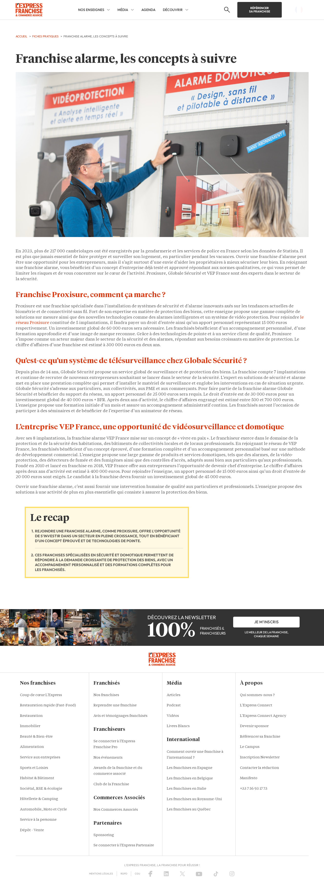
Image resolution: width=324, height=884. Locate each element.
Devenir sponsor (254, 726)
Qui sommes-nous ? (257, 695)
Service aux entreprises (40, 757)
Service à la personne (38, 820)
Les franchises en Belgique (190, 778)
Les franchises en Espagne (189, 768)
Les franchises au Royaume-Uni (194, 799)
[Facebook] (150, 874)
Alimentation (32, 747)
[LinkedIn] (166, 874)
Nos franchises (106, 695)
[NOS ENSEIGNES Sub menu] (108, 9)
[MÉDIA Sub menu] (132, 9)
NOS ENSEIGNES (91, 9)
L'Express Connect (256, 705)
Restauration (31, 716)
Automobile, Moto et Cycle (43, 809)
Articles (173, 695)
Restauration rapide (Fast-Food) (48, 705)
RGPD (124, 873)
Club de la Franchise (111, 784)
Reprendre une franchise (115, 705)
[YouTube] (199, 874)
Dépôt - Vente (32, 830)
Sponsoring (104, 835)
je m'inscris (266, 621)
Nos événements (108, 758)
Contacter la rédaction (259, 768)
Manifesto (248, 778)
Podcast (174, 705)
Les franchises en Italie (186, 789)
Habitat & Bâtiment (37, 778)
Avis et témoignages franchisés (120, 716)
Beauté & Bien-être (36, 737)
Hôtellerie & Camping (39, 799)
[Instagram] (232, 874)
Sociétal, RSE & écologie (41, 789)
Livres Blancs (178, 726)
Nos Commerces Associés (116, 810)
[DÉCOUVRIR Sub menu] (186, 9)
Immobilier (30, 726)
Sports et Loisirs (34, 768)
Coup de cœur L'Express (41, 695)
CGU (137, 873)
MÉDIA (122, 9)
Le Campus (250, 747)
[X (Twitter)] (182, 874)
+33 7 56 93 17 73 (253, 789)
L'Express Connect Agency (263, 716)
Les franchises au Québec (189, 809)
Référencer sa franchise (259, 9)
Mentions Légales (101, 873)
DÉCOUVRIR (173, 9)
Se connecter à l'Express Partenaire (124, 845)
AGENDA (148, 10)
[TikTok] (216, 874)
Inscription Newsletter (260, 757)
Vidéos (173, 716)
